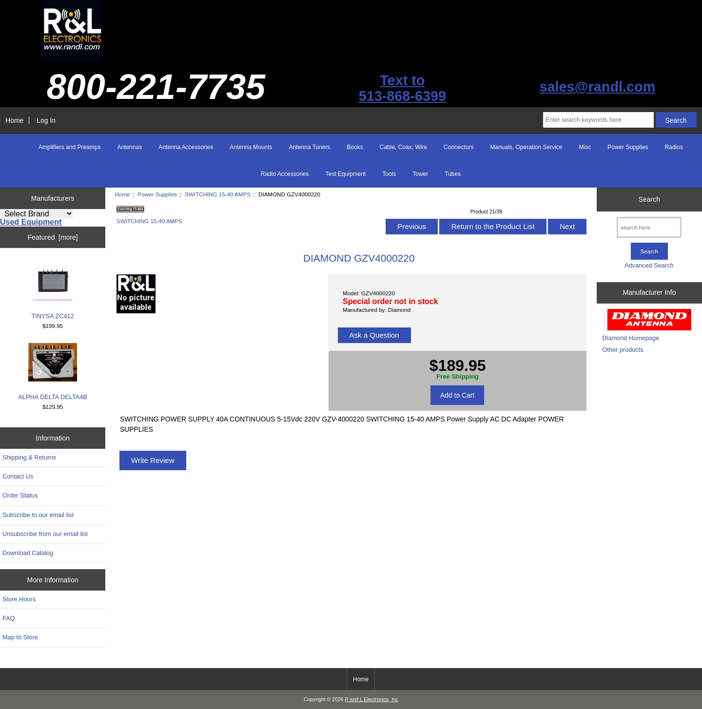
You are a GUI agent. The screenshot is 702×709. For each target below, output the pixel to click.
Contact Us (17, 476)
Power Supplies (157, 194)
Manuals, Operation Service (526, 147)
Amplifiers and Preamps (69, 147)
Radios (674, 147)
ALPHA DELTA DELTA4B (52, 372)
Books (355, 147)
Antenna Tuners (310, 147)
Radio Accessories (285, 174)
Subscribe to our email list (38, 514)
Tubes (453, 174)
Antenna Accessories (185, 147)
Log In (46, 120)
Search (649, 199)
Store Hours (19, 599)
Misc (585, 147)
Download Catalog (27, 552)
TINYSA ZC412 (53, 290)
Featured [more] (53, 237)
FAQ (8, 618)
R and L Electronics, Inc (371, 699)
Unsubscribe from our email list (45, 533)
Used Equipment (30, 222)
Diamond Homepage (630, 338)
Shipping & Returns (29, 457)
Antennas (129, 147)
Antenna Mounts (251, 147)
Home (14, 120)
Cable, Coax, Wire (403, 147)
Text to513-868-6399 (402, 88)
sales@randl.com (597, 87)
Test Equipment (346, 174)
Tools (389, 174)
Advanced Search (649, 265)
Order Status (20, 495)
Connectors (458, 147)
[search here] (649, 227)
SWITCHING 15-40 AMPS (218, 194)
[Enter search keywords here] (598, 120)
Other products (622, 349)
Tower (420, 174)
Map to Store (20, 637)
